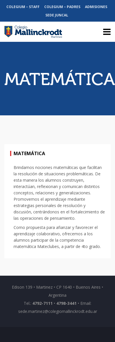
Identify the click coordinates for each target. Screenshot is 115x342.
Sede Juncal (56, 15)
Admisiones (96, 6)
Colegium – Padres (62, 6)
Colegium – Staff (23, 6)
